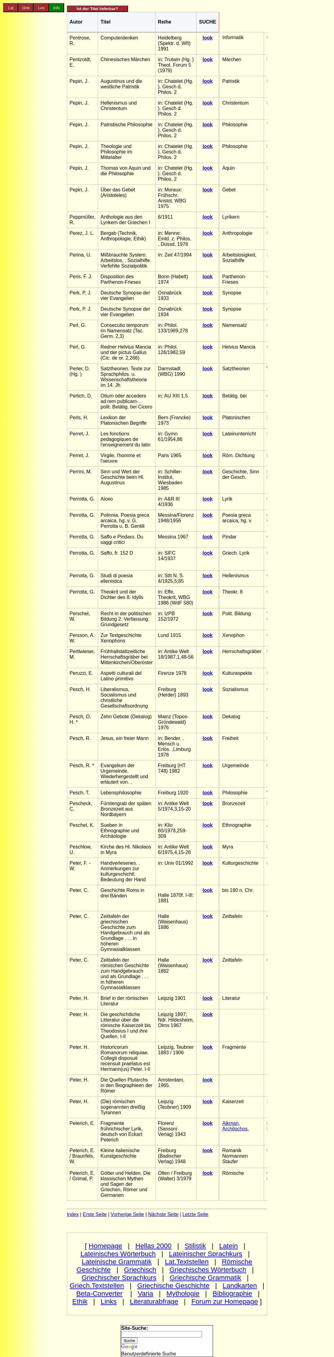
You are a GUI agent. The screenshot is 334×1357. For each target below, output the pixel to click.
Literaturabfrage (154, 1301)
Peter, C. (79, 890)
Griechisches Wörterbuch (207, 1270)
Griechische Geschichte (173, 1285)
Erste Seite (95, 1214)
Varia (145, 1293)
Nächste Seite (163, 1214)
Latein (228, 1246)
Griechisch (140, 1270)
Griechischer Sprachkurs (119, 1277)
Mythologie (182, 1293)
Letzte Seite (195, 1214)
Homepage (105, 1246)
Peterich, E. (82, 1123)
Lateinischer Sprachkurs (205, 1254)
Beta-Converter (99, 1293)
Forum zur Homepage (224, 1301)
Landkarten (240, 1285)
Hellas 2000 (153, 1246)
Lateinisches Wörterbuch (118, 1254)
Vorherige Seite (127, 1214)
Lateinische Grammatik (117, 1262)
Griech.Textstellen (97, 1285)
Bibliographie (232, 1293)
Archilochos (235, 1128)
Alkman (230, 1123)
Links (109, 1301)
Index (73, 1214)
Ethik (80, 1301)
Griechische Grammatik (205, 1277)
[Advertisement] (33, 117)
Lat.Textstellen (187, 1262)
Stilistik (195, 1246)
